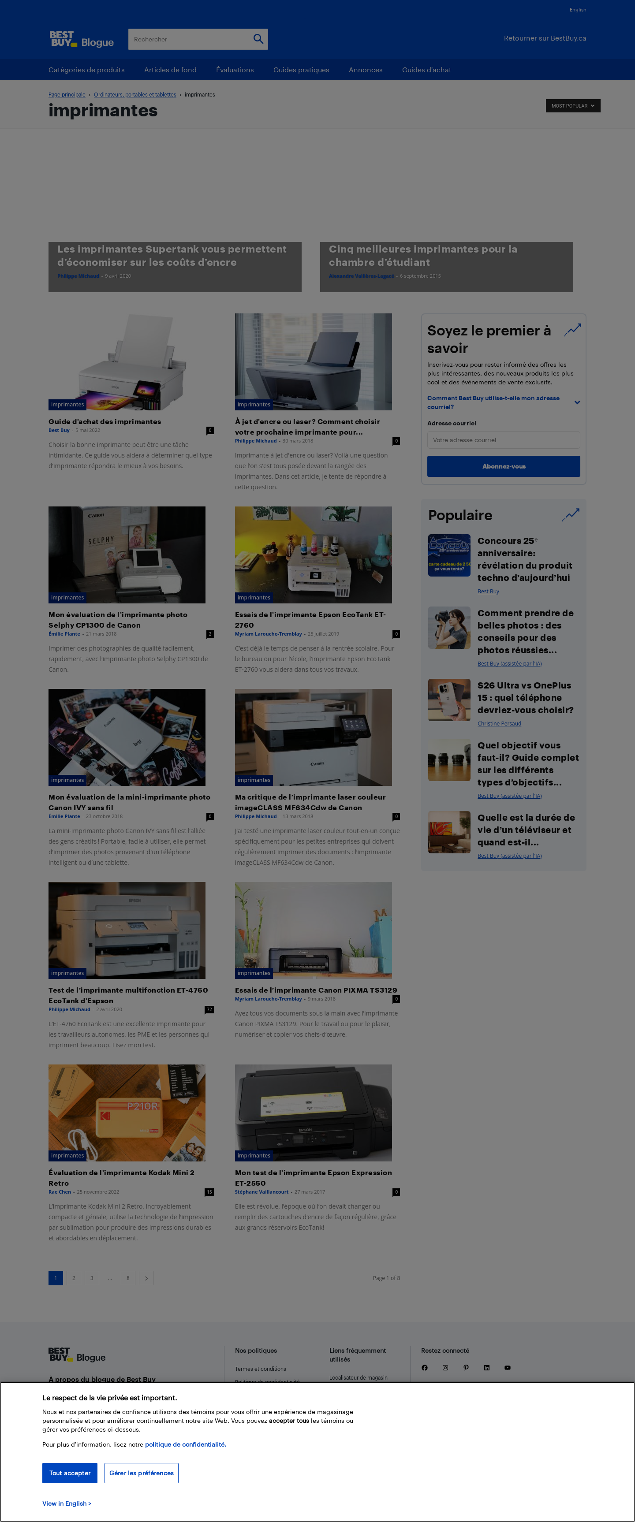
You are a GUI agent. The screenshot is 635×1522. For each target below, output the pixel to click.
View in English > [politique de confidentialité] (66, 1503)
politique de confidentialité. (185, 1444)
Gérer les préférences (141, 1473)
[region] (317, 1452)
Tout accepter (69, 1473)
